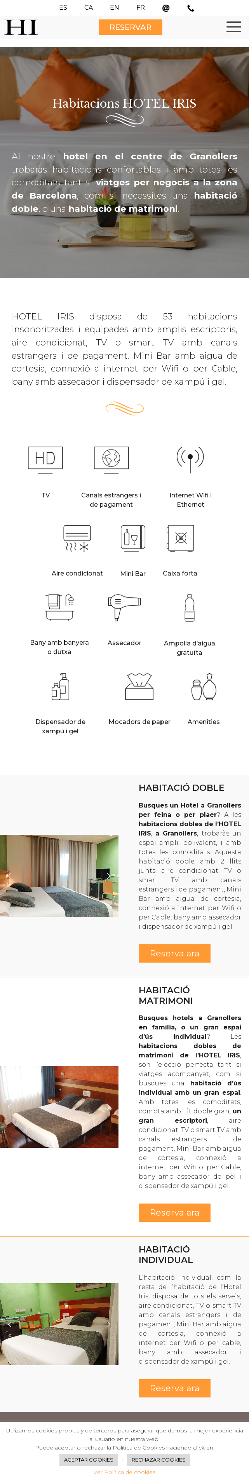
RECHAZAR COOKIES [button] (159, 1460)
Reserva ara (175, 953)
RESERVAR (130, 27)
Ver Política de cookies (124, 1472)
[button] (10, 876)
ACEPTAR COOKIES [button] (88, 1460)
